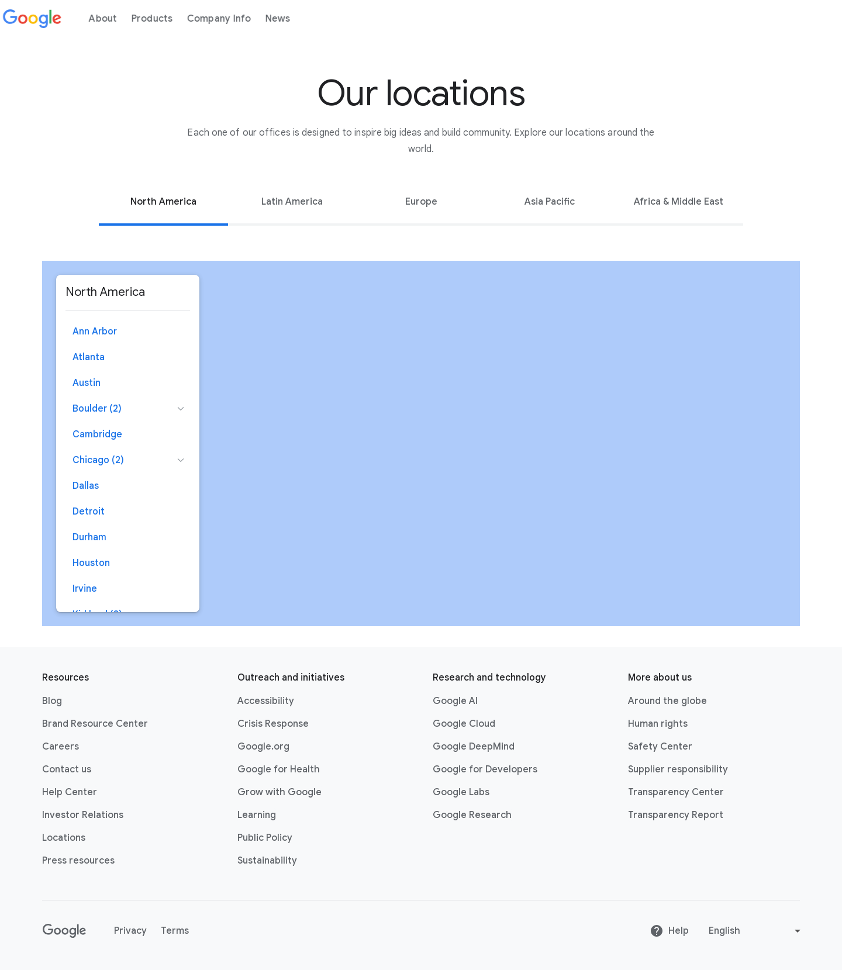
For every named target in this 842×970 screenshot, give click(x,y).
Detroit (89, 511)
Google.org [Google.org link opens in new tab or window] (263, 746)
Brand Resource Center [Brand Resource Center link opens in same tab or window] (95, 724)
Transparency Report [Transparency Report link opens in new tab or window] (675, 815)
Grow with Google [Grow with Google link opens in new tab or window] (279, 792)
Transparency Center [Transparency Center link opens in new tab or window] (676, 792)
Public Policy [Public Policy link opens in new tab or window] (264, 838)
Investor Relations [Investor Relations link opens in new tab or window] (82, 815)
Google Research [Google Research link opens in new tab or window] (472, 815)
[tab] (163, 202)
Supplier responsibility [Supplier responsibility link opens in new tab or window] (678, 769)
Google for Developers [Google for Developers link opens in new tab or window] (485, 769)
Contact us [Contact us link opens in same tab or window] (66, 769)
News (284, 19)
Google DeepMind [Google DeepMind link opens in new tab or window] (474, 746)
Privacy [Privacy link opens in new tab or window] (130, 931)
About (110, 19)
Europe (421, 202)
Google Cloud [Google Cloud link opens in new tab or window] (464, 724)
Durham (89, 537)
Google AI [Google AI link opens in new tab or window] (455, 701)
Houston (91, 563)
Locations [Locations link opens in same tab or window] (63, 838)
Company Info (226, 19)
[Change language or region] (756, 931)
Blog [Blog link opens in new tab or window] (52, 701)
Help (669, 931)
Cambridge (97, 434)
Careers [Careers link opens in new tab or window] (60, 746)
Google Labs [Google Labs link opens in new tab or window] (461, 792)
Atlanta (89, 357)
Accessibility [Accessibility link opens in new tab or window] (265, 701)
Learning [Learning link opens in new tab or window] (256, 815)
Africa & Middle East (678, 202)
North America (163, 202)
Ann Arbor (95, 331)
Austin (87, 383)
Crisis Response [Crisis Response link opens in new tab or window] (273, 724)
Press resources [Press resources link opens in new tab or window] (78, 861)
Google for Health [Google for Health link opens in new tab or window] (278, 769)
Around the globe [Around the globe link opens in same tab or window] (667, 701)
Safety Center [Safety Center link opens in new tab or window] (660, 746)
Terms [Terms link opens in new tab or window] (175, 931)
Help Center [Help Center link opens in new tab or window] (69, 792)
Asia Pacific (549, 202)
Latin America (292, 202)
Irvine (85, 589)
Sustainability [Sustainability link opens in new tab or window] (267, 861)
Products (159, 19)
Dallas (86, 486)
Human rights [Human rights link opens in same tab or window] (658, 724)
